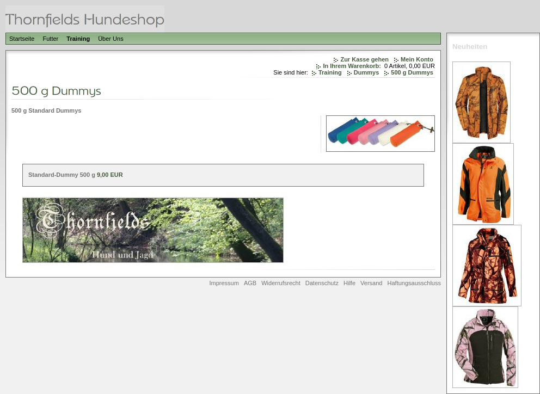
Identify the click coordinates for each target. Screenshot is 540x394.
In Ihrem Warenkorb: (352, 66)
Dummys (366, 72)
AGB (250, 283)
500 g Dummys (412, 72)
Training (78, 38)
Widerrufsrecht (280, 283)
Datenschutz (322, 283)
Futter (51, 38)
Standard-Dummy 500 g (61, 174)
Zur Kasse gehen (364, 59)
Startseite (21, 38)
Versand (371, 283)
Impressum (223, 283)
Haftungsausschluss (414, 283)
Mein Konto (417, 59)
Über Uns (110, 38)
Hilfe (349, 283)
